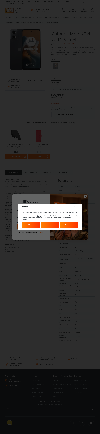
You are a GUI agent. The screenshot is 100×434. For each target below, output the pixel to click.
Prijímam (31, 225)
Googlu (39, 216)
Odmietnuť (69, 225)
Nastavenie (50, 225)
